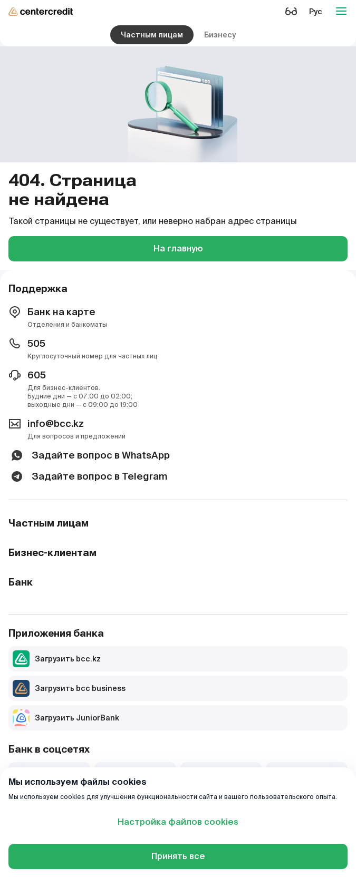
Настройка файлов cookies (178, 821)
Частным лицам (152, 35)
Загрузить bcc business (69, 688)
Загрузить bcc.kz (57, 658)
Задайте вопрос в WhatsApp (89, 455)
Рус (315, 11)
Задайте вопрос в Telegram (87, 476)
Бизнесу (220, 35)
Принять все (178, 856)
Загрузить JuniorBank (66, 717)
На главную (178, 248)
